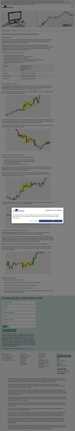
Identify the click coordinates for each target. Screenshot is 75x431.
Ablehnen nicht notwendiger (46, 221)
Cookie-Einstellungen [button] (33, 220)
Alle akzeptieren (58, 221)
